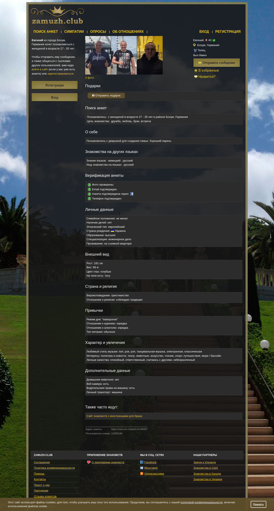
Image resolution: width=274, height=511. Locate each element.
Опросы (98, 31)
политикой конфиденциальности (201, 502)
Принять (258, 504)
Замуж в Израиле (205, 462)
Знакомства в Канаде (207, 473)
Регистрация (228, 31)
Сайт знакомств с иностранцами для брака (114, 416)
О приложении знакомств (105, 462)
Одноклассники (152, 473)
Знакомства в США (206, 467)
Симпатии (74, 31)
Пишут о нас (42, 485)
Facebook (148, 462)
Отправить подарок (106, 95)
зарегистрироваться (60, 73)
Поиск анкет (45, 31)
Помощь (39, 473)
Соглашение (42, 462)
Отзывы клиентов (45, 496)
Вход (204, 31)
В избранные (208, 70)
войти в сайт (40, 69)
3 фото (89, 77)
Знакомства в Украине (208, 479)
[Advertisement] (165, 16)
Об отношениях (128, 31)
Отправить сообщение (216, 62)
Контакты (40, 479)
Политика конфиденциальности (54, 467)
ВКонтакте (149, 467)
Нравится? (207, 76)
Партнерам (41, 490)
